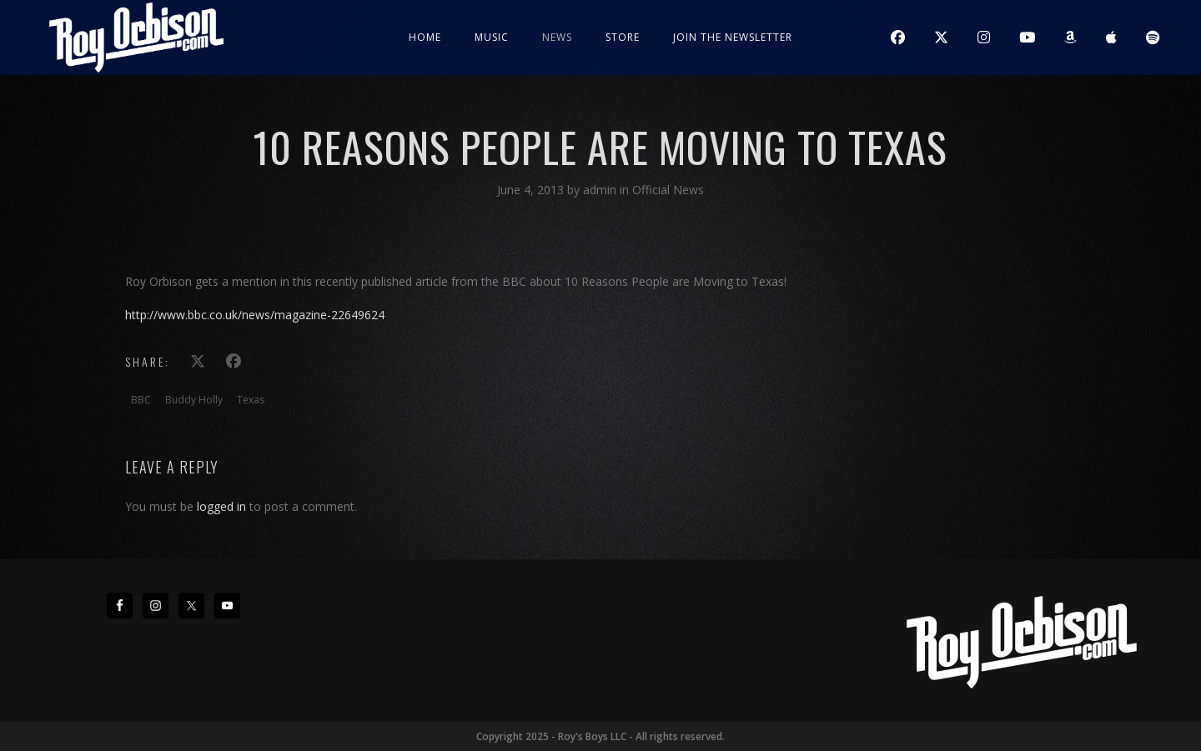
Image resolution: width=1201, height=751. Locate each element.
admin (601, 190)
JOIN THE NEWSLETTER (732, 37)
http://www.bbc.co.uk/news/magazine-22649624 (254, 315)
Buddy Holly (194, 400)
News (557, 37)
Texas (250, 400)
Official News (668, 190)
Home (425, 37)
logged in (221, 506)
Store (623, 37)
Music (492, 37)
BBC (141, 400)
